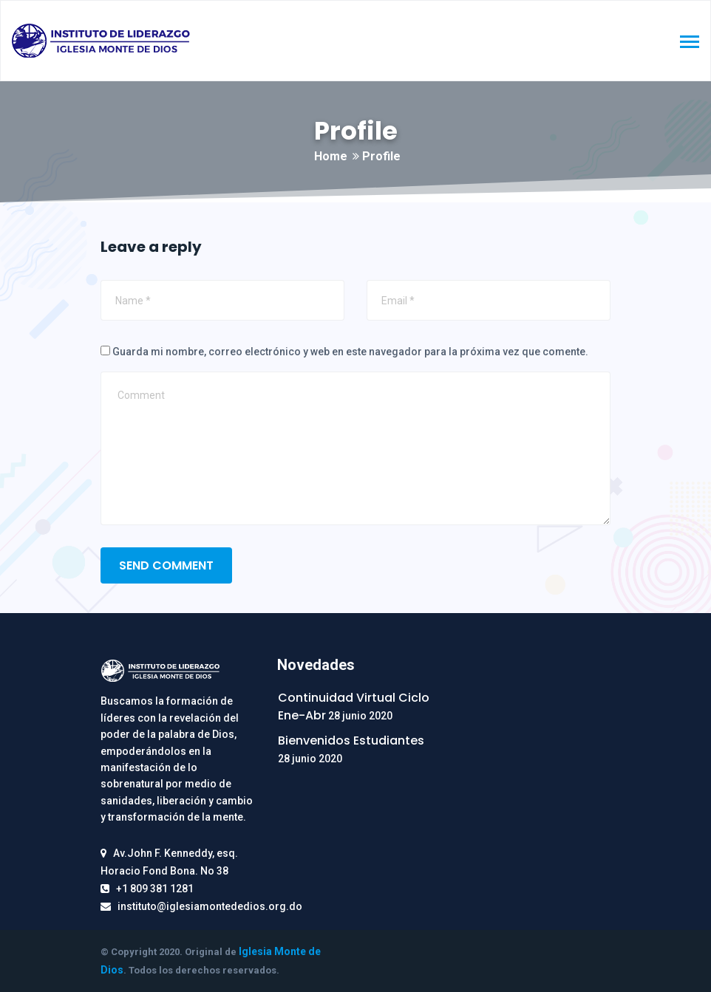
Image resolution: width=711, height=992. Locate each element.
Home (330, 156)
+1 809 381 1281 (155, 888)
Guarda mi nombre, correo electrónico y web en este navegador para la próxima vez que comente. (350, 352)
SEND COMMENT (166, 565)
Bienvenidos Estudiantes (351, 740)
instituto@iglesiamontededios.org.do (210, 906)
